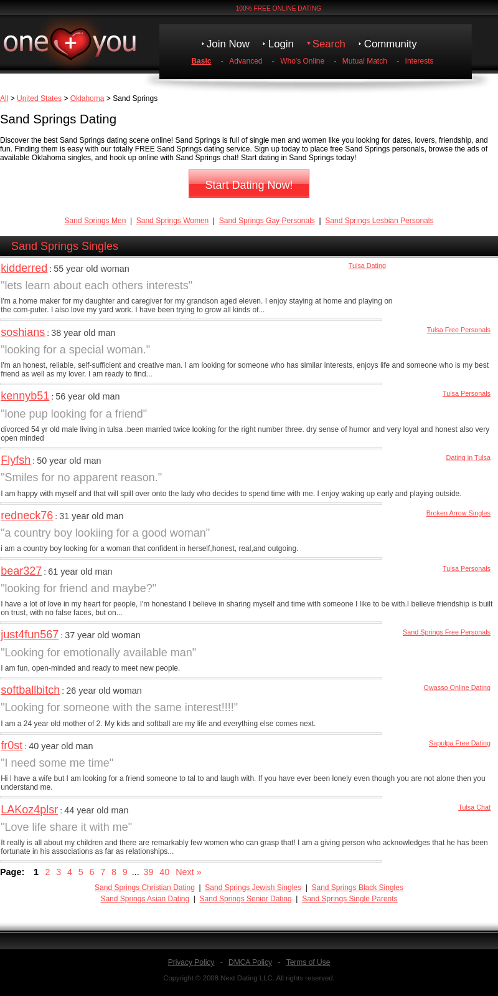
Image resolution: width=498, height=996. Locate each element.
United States (39, 98)
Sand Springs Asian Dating (144, 898)
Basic (201, 61)
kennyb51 (25, 396)
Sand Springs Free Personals (447, 632)
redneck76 (27, 515)
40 (164, 872)
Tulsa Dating (367, 265)
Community (390, 44)
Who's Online (302, 61)
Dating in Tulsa (468, 457)
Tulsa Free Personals (459, 329)
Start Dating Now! (249, 185)
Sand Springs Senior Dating (246, 898)
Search (328, 44)
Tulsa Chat (474, 807)
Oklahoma (87, 98)
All (4, 98)
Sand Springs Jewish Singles (253, 887)
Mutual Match (364, 61)
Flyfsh (16, 460)
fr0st (11, 745)
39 (149, 872)
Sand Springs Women (172, 220)
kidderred (24, 268)
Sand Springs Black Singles (357, 887)
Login (281, 44)
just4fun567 (30, 634)
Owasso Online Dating (457, 687)
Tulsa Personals (467, 393)
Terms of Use (308, 962)
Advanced (245, 61)
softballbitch (30, 690)
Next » (189, 872)
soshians (23, 332)
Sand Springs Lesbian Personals (379, 220)
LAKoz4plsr (29, 809)
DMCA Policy (250, 962)
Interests (419, 61)
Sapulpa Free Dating (460, 743)
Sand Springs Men (95, 220)
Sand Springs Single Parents (349, 898)
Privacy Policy (191, 962)
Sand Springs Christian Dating (145, 887)
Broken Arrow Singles (458, 513)
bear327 (21, 571)
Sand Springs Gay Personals (267, 220)
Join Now (228, 44)
